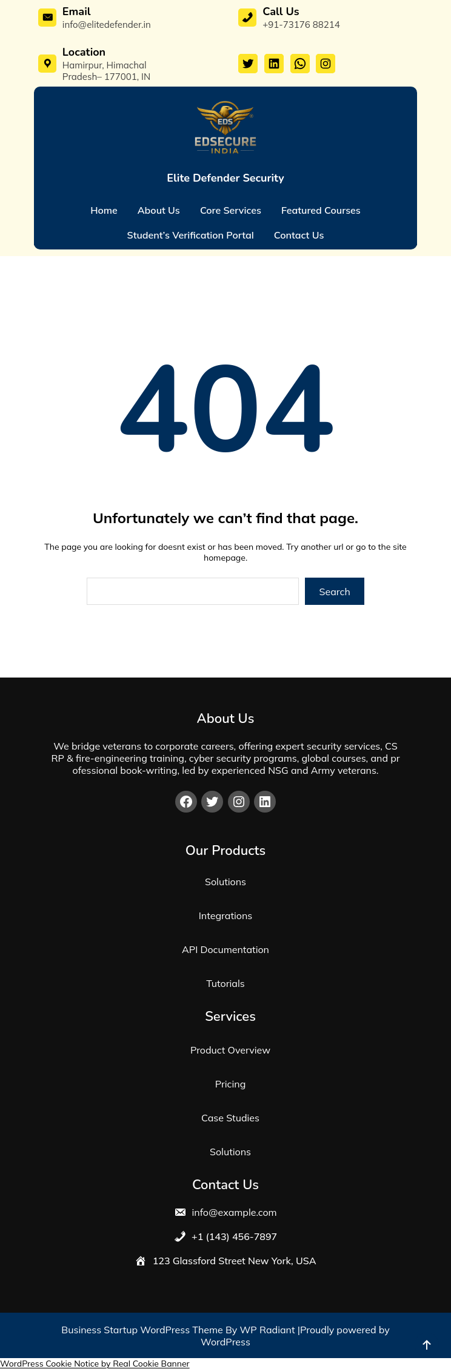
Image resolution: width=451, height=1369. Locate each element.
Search (334, 592)
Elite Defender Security (225, 178)
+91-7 (275, 24)
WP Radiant (267, 1330)
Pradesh (79, 76)
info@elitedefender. (103, 24)
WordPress (225, 1342)
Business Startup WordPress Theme (143, 1330)
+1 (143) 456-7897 (233, 1236)
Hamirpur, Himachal (104, 65)
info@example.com (232, 1212)
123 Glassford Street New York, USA (234, 1261)
